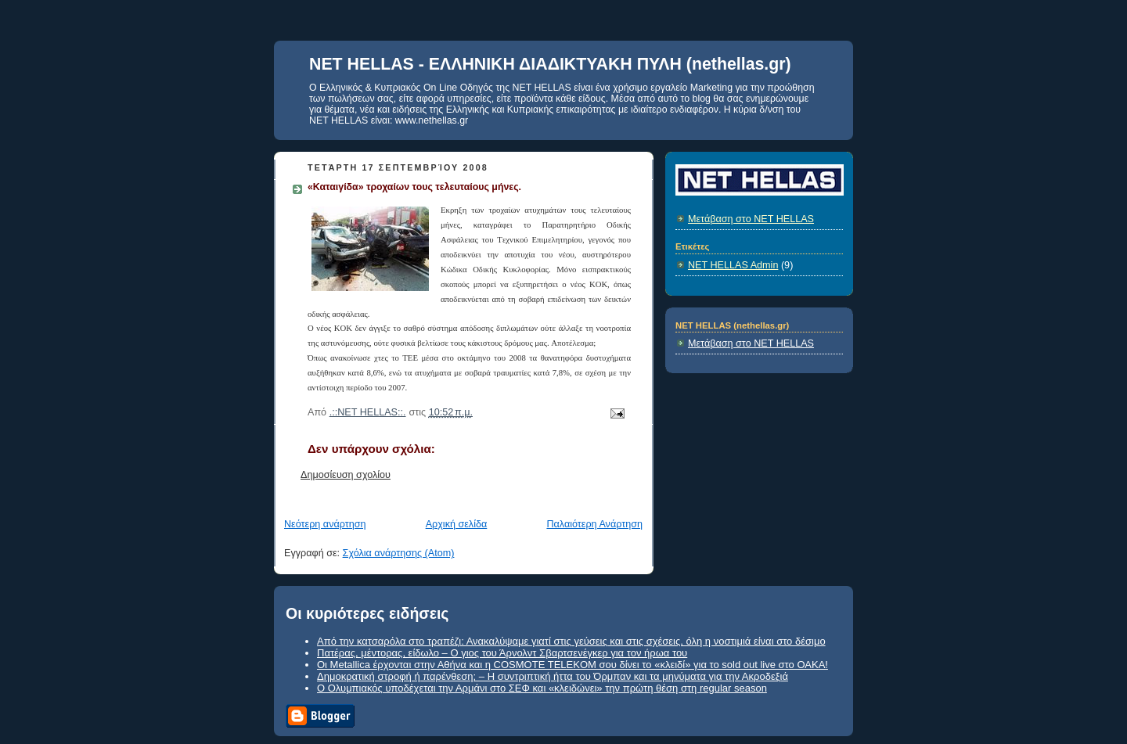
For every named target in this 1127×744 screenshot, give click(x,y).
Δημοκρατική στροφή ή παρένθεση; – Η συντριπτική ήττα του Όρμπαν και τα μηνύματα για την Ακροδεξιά (552, 676)
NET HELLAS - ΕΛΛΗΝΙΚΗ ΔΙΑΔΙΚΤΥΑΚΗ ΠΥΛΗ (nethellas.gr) (550, 64)
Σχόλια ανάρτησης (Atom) (399, 553)
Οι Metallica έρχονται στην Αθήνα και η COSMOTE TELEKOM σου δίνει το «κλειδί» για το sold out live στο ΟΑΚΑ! (572, 664)
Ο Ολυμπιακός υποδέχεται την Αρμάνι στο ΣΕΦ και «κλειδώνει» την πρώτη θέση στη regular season (542, 688)
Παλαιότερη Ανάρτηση (594, 524)
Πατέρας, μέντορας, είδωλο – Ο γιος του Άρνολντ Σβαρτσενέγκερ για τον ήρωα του (502, 653)
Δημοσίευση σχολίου (346, 474)
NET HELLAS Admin (733, 265)
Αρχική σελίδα (457, 524)
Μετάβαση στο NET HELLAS (751, 219)
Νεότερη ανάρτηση (325, 524)
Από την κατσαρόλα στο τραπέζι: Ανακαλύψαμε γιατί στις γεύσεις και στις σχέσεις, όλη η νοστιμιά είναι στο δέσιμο (571, 641)
